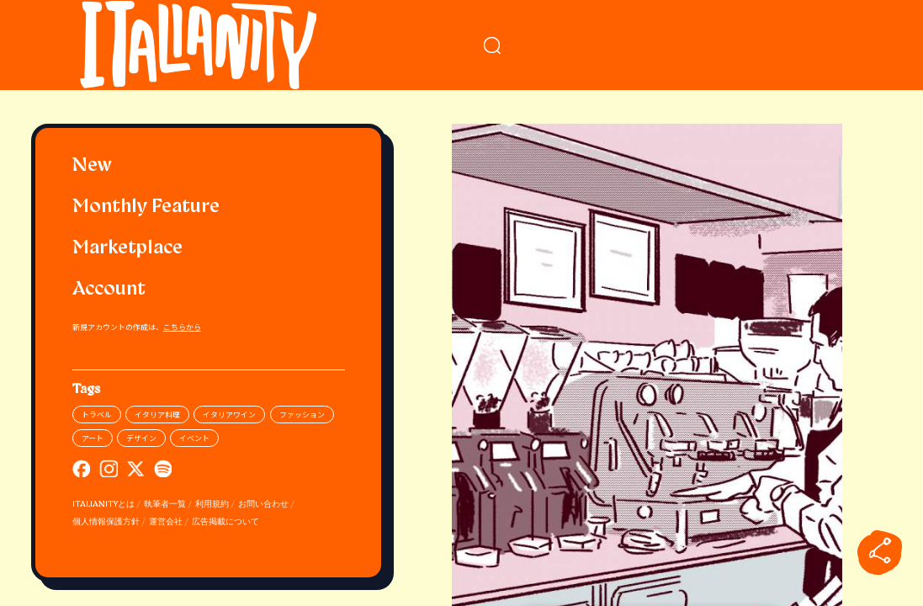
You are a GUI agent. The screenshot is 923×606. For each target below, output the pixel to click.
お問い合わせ (263, 504)
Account (109, 290)
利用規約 (212, 504)
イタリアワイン (229, 414)
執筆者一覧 (165, 504)
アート (92, 438)
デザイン (141, 438)
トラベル (97, 414)
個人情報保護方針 (106, 522)
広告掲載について (225, 522)
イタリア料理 (157, 414)
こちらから (182, 327)
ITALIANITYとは (103, 504)
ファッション (302, 414)
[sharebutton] (880, 552)
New (92, 166)
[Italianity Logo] (208, 45)
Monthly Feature (146, 207)
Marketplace (127, 248)
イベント (194, 438)
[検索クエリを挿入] (647, 45)
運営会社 (166, 522)
